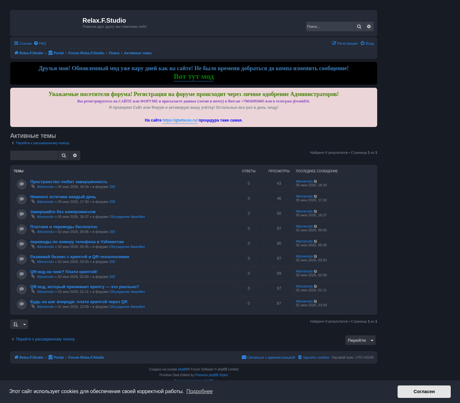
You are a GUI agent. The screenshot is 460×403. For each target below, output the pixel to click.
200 (112, 187)
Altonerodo (45, 187)
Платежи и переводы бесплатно (63, 226)
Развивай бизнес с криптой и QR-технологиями (79, 256)
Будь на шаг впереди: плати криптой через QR (78, 301)
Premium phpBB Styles (211, 375)
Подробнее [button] (199, 391)
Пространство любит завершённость (69, 181)
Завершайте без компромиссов (63, 211)
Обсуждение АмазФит (127, 217)
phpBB (183, 369)
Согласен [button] (424, 391)
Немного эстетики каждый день (63, 196)
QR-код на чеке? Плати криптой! (63, 271)
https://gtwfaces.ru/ (180, 120)
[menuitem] (39, 43)
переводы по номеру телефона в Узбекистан (77, 241)
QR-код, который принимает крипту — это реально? (84, 286)
